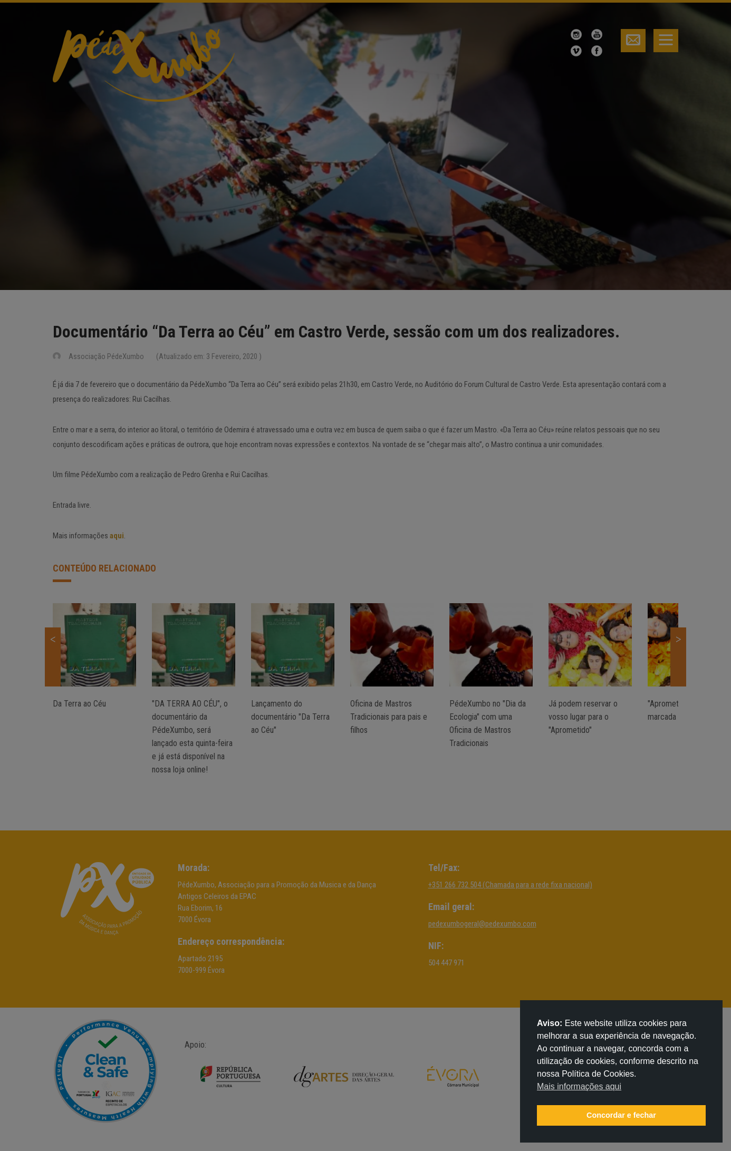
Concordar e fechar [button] (621, 1115)
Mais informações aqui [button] (579, 1086)
